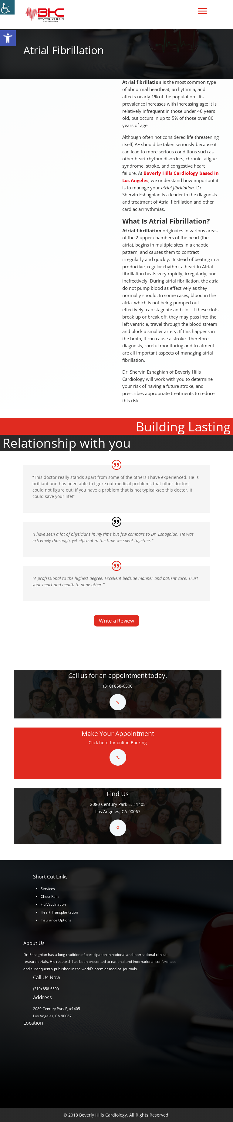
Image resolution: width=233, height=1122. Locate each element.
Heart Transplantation (59, 912)
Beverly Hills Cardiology (171, 173)
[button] (8, 38)
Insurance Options (56, 920)
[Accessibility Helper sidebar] (7, 7)
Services (48, 888)
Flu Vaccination (53, 904)
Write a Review (116, 620)
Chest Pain (50, 896)
